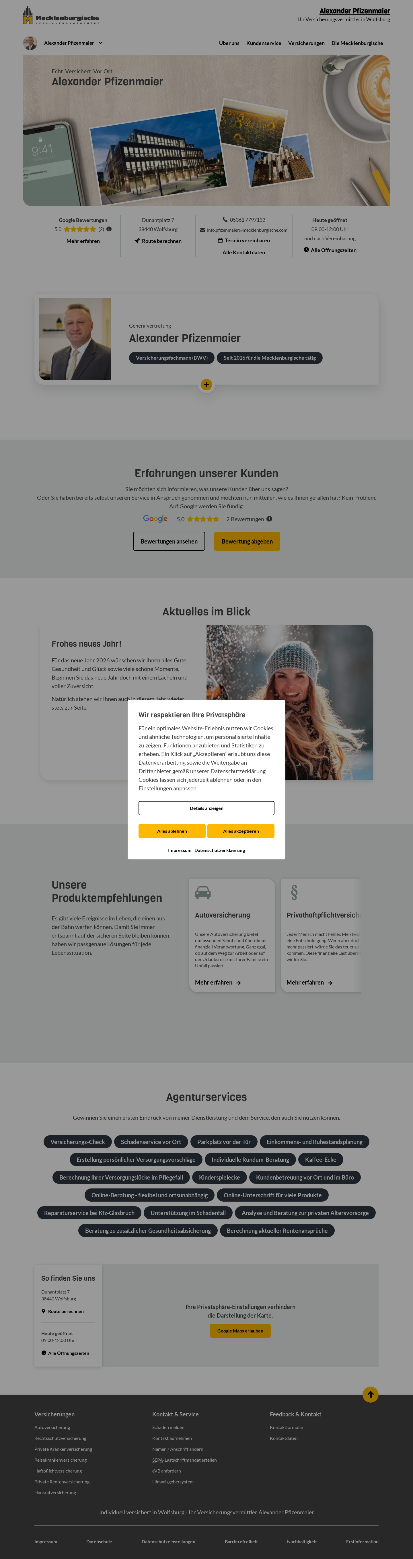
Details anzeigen (206, 808)
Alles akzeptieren (242, 831)
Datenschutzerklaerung (219, 850)
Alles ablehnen (171, 831)
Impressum (180, 850)
